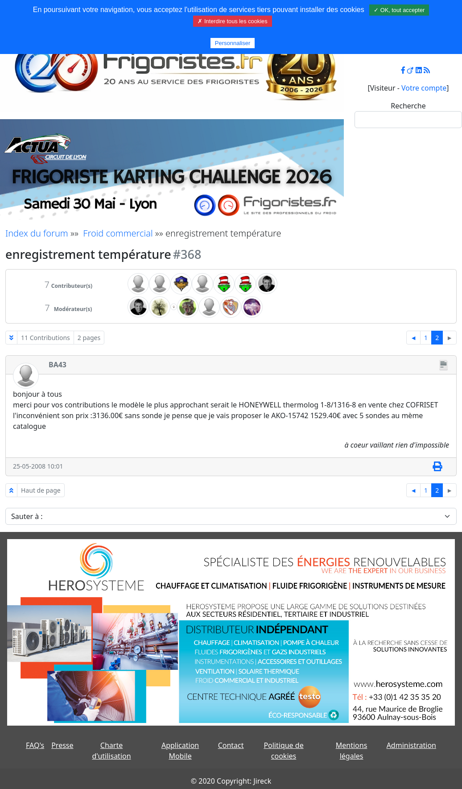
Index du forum (36, 233)
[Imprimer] (437, 467)
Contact (231, 745)
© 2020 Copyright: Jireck (231, 781)
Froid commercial (118, 233)
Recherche (408, 106)
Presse (62, 745)
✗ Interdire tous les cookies (232, 21)
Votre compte (423, 88)
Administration (411, 745)
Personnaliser (233, 43)
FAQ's (35, 745)
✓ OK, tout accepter (399, 10)
